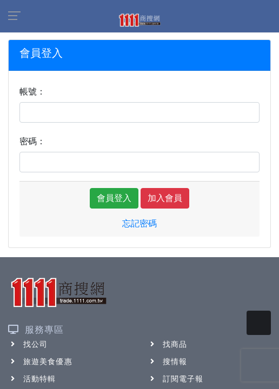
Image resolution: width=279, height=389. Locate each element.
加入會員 (165, 198)
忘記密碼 (139, 223)
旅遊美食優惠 (40, 361)
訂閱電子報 (176, 378)
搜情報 (167, 361)
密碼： (32, 141)
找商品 (167, 344)
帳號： (32, 91)
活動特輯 (32, 378)
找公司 (28, 344)
